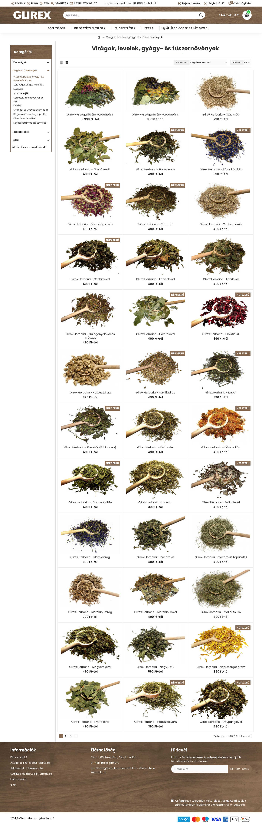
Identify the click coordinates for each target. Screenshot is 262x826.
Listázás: (237, 62)
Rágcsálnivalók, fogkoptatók (30, 114)
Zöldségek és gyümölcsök (28, 84)
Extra (15, 140)
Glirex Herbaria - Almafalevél (90, 169)
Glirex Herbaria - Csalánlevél (90, 279)
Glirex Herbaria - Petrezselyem (155, 722)
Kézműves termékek (24, 118)
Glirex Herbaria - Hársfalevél (155, 334)
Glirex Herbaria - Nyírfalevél (90, 722)
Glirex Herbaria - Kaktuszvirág (90, 392)
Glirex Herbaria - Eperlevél (221, 279)
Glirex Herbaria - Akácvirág (220, 114)
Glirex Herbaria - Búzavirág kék (221, 169)
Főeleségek (19, 62)
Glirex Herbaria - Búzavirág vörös (90, 224)
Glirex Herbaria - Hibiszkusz (220, 334)
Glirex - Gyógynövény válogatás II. (155, 114)
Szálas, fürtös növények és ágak (28, 99)
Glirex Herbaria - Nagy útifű (155, 667)
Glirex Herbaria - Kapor (221, 392)
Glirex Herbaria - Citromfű (155, 224)
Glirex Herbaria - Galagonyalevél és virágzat (90, 335)
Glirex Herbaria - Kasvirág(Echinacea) (90, 447)
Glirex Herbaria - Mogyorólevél (90, 667)
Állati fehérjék (20, 93)
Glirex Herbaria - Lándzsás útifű (90, 502)
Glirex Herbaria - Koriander (155, 447)
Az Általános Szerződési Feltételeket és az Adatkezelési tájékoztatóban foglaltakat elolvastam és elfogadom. (208, 803)
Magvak (18, 89)
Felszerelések (20, 131)
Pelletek (17, 105)
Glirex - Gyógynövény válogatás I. (90, 114)
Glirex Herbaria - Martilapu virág (90, 612)
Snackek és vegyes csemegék (30, 109)
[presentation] (199, 787)
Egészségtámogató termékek (30, 122)
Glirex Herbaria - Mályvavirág (90, 557)
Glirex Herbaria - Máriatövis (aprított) (221, 557)
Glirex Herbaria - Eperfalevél (155, 279)
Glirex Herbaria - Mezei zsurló (221, 612)
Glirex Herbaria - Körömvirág (221, 447)
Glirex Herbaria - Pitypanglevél (221, 722)
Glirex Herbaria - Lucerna (155, 502)
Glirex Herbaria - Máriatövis (155, 557)
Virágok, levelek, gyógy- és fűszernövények (28, 78)
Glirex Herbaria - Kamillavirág (155, 392)
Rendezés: (182, 62)
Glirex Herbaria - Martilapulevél (155, 612)
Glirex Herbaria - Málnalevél (221, 502)
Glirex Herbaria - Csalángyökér (221, 224)
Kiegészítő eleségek (24, 70)
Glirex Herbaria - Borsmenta (155, 169)
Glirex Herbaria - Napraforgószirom (221, 667)
